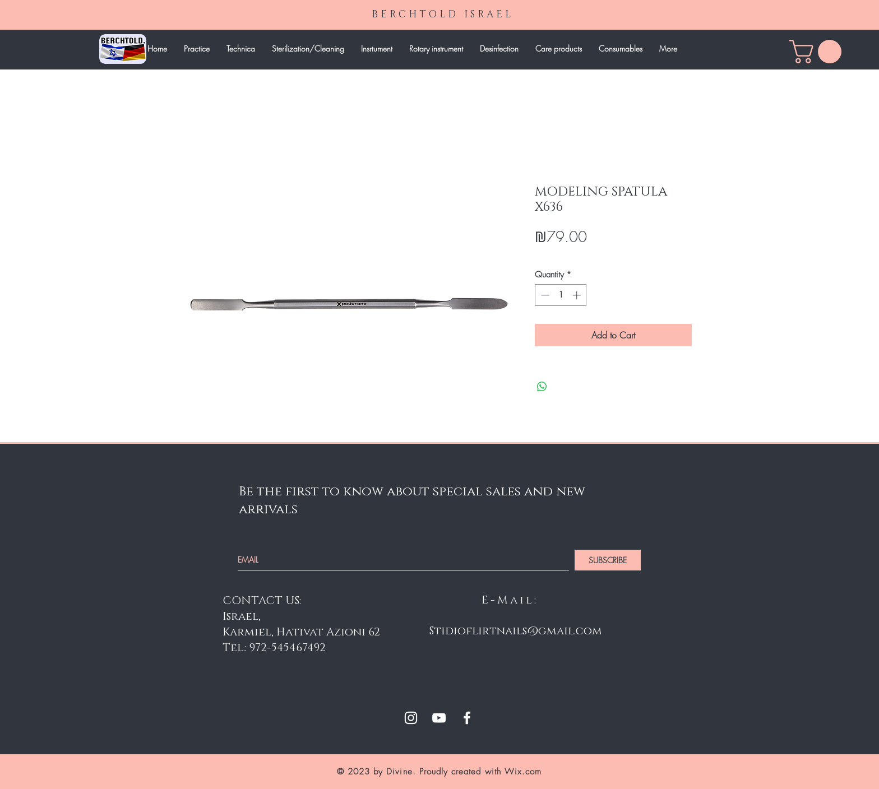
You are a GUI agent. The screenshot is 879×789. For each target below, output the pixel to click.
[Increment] (577, 295)
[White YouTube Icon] (439, 717)
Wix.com (523, 771)
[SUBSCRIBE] (608, 560)
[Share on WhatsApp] (542, 386)
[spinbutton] (561, 295)
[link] (818, 51)
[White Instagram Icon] (411, 717)
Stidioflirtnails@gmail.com (515, 631)
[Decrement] (544, 295)
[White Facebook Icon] (467, 717)
